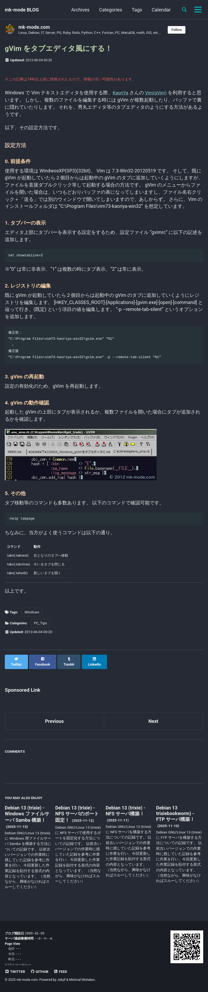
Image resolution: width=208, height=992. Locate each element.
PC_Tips (41, 632)
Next (153, 725)
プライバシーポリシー (19, 964)
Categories (110, 10)
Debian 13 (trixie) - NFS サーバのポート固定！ (77, 818)
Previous (54, 725)
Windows (32, 621)
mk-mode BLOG (22, 10)
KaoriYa (121, 94)
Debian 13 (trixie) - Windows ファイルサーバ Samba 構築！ (27, 818)
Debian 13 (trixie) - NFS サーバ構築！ (126, 814)
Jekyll (61, 980)
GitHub (39, 971)
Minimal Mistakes (82, 980)
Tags (137, 10)
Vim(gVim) (157, 94)
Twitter (15, 971)
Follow (178, 30)
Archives (80, 10)
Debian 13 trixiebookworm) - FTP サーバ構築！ (175, 817)
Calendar (161, 10)
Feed (61, 971)
